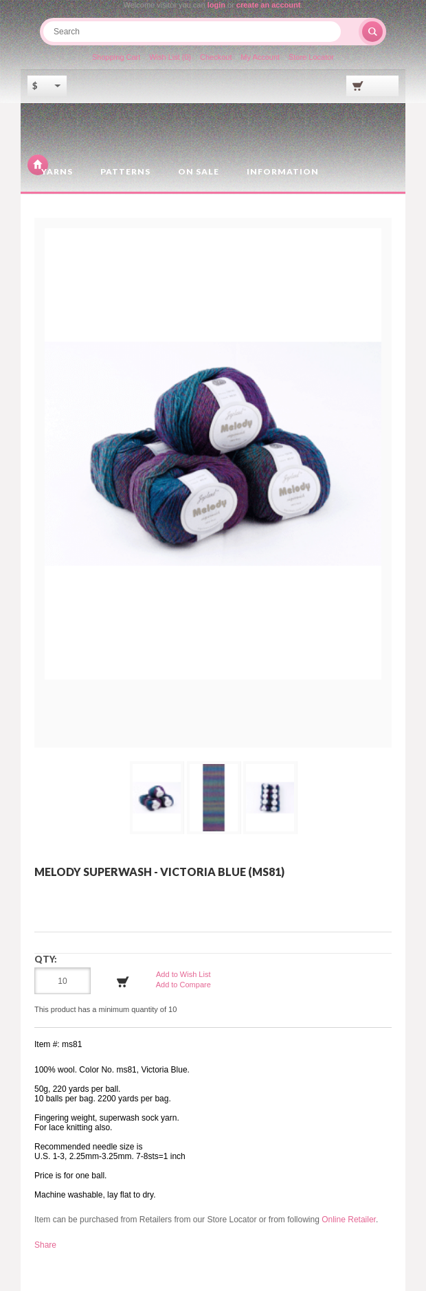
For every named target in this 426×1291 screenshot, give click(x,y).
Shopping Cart (116, 57)
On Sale (198, 171)
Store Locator (311, 57)
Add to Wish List (183, 974)
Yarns (57, 171)
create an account (268, 5)
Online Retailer (349, 1219)
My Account (260, 57)
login (216, 5)
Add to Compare (183, 984)
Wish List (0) (170, 57)
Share (45, 1245)
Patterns (125, 171)
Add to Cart (122, 981)
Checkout (216, 57)
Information (283, 171)
